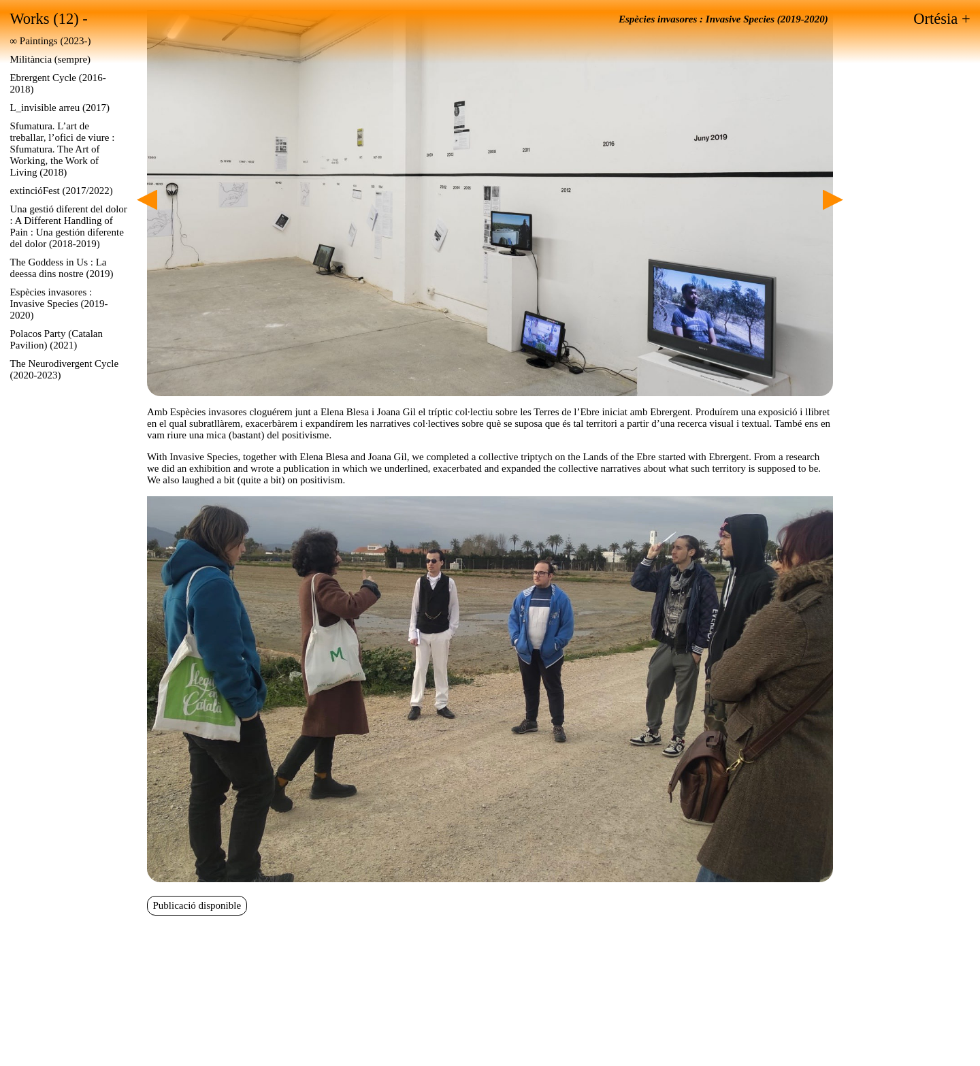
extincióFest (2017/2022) (61, 190)
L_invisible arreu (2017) (60, 107)
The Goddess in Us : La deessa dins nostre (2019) (61, 268)
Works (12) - (48, 18)
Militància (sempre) (50, 59)
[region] (490, 203)
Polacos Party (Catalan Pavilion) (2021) (56, 339)
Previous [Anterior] (147, 200)
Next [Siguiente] (833, 200)
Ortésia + (941, 18)
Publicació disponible (197, 905)
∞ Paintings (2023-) (50, 40)
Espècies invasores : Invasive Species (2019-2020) (59, 304)
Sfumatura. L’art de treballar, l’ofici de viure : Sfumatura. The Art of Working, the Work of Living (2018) (62, 149)
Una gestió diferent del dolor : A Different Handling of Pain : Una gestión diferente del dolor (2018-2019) (68, 226)
